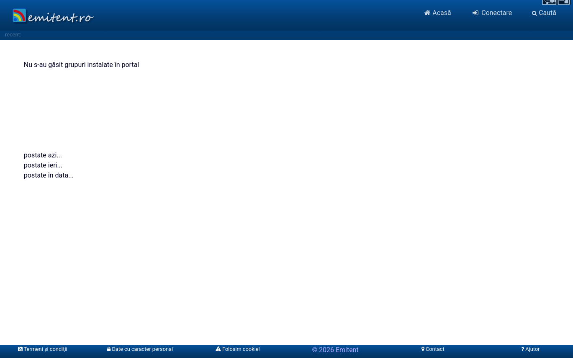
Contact (433, 349)
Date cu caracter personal (140, 349)
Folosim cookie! (238, 349)
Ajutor (530, 349)
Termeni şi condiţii (42, 349)
